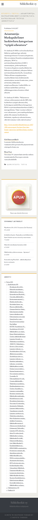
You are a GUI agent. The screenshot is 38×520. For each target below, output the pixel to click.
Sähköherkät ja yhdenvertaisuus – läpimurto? (17, 252)
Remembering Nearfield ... (17, 294)
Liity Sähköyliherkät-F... (16, 443)
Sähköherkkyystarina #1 (16, 423)
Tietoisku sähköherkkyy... (17, 297)
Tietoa (15, 14)
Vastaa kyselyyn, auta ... (16, 319)
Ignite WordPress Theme (17, 515)
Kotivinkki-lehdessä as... (17, 483)
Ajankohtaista (13, 164)
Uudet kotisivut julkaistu (16, 480)
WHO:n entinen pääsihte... (17, 458)
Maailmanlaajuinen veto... (17, 386)
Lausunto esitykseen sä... (17, 413)
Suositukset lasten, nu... (16, 304)
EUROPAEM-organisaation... (18, 448)
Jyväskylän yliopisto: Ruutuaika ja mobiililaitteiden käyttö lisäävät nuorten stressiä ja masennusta (18, 236)
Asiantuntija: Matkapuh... (17, 406)
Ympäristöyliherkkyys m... (17, 470)
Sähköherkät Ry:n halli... (16, 438)
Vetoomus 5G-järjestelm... (17, 403)
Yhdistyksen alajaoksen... (17, 416)
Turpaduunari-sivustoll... (17, 411)
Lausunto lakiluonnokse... (17, 408)
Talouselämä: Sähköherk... (17, 468)
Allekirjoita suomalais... (16, 354)
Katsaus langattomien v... (17, 371)
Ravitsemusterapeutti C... (17, 299)
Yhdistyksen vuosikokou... (17, 341)
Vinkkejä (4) (11, 490)
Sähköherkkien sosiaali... (17, 366)
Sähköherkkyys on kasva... (17, 485)
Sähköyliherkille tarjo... (16, 455)
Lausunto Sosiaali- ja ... (16, 339)
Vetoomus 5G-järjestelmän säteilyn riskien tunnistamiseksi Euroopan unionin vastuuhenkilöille (18, 157)
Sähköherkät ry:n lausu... (17, 436)
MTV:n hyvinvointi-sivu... (17, 463)
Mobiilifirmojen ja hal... (16, 398)
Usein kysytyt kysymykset (17, 321)
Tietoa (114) (9, 282)
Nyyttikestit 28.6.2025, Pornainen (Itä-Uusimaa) (18, 227)
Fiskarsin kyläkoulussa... (16, 441)
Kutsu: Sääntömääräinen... (17, 334)
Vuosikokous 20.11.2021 (17, 329)
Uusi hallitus (13, 324)
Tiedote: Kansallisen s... (17, 388)
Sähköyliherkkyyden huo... (17, 475)
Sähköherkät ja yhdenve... (17, 292)
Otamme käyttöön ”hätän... (17, 309)
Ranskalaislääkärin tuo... (16, 446)
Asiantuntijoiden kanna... (17, 460)
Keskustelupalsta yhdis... (17, 465)
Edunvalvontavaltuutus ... (17, 289)
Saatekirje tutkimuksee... (17, 361)
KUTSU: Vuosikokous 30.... (17, 326)
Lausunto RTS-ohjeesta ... (17, 431)
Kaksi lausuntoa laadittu (16, 312)
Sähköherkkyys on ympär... (17, 331)
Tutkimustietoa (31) (13, 488)
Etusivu (5, 14)
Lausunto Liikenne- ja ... (17, 349)
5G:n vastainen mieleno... (17, 374)
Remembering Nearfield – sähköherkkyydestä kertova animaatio (17, 261)
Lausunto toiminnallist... (17, 391)
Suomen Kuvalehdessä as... (17, 478)
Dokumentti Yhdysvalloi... (17, 428)
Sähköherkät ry (28, 4)
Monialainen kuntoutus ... (17, 401)
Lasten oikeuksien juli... (16, 314)
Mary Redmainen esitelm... (18, 418)
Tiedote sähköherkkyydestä (17, 336)
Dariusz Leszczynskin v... (17, 369)
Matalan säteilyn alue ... (16, 302)
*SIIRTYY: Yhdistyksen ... (17, 344)
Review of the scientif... (17, 346)
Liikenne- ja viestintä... (16, 364)
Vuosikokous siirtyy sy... (17, 356)
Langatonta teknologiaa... (17, 473)
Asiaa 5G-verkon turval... (17, 433)
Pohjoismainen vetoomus (17, 317)
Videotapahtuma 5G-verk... (17, 379)
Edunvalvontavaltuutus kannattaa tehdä (15, 245)
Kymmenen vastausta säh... (17, 450)
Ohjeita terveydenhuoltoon (17, 426)
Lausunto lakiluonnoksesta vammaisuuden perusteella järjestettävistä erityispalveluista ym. (18, 144)
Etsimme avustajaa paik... (17, 393)
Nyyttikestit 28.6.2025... (16, 287)
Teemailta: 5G (14, 376)
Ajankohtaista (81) (13, 284)
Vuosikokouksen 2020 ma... (18, 351)
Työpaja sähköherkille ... (16, 381)
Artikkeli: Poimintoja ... (16, 421)
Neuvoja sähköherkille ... (17, 307)
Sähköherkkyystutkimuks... (17, 396)
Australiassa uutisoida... (16, 453)
